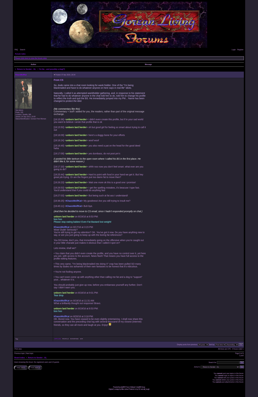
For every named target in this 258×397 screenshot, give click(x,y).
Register (240, 50)
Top (16, 339)
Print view (18, 349)
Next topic (29, 353)
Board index (19, 358)
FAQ (16, 50)
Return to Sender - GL (26, 69)
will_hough (146, 389)
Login (234, 50)
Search (22, 50)
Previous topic (19, 353)
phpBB (122, 387)
